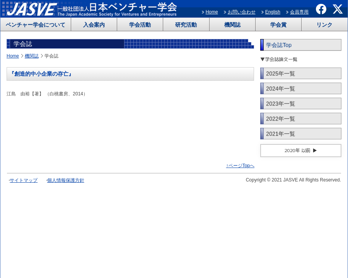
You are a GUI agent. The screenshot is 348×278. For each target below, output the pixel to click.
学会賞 (278, 25)
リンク (324, 25)
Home (212, 12)
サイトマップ (24, 180)
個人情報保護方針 (65, 180)
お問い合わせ (242, 12)
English (272, 12)
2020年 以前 (297, 150)
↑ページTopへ (240, 165)
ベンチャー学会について (35, 25)
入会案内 (94, 25)
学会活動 (140, 25)
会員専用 (299, 12)
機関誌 (232, 25)
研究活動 (186, 25)
